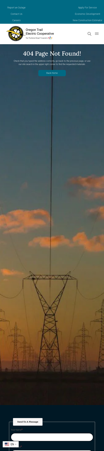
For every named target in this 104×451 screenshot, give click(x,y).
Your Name (16, 423)
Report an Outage (15, 7)
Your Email (16, 440)
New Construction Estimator (88, 13)
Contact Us (88, 7)
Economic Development (15, 13)
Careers (52, 13)
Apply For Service (52, 7)
